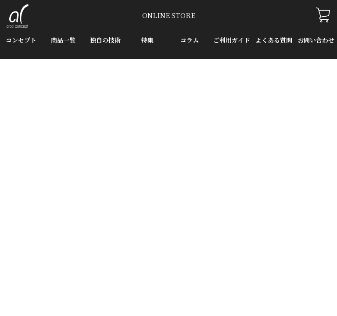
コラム (189, 40)
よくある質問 (273, 40)
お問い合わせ (316, 40)
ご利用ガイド (231, 40)
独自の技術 (105, 40)
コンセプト (21, 40)
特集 (147, 40)
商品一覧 (63, 40)
